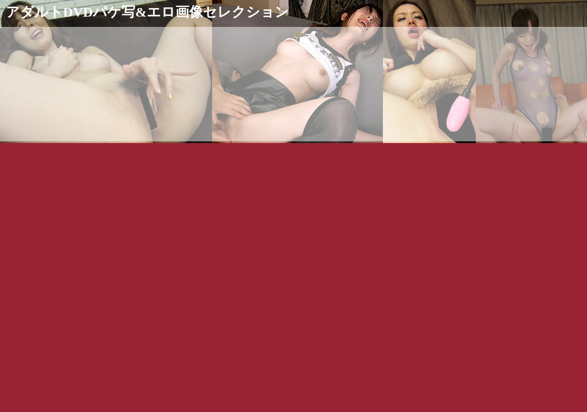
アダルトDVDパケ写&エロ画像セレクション (147, 12)
